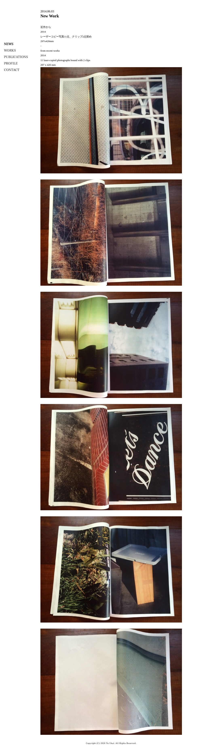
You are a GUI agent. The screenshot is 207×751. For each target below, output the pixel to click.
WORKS (10, 50)
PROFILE (10, 63)
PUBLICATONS (16, 57)
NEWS (8, 44)
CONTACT (11, 70)
